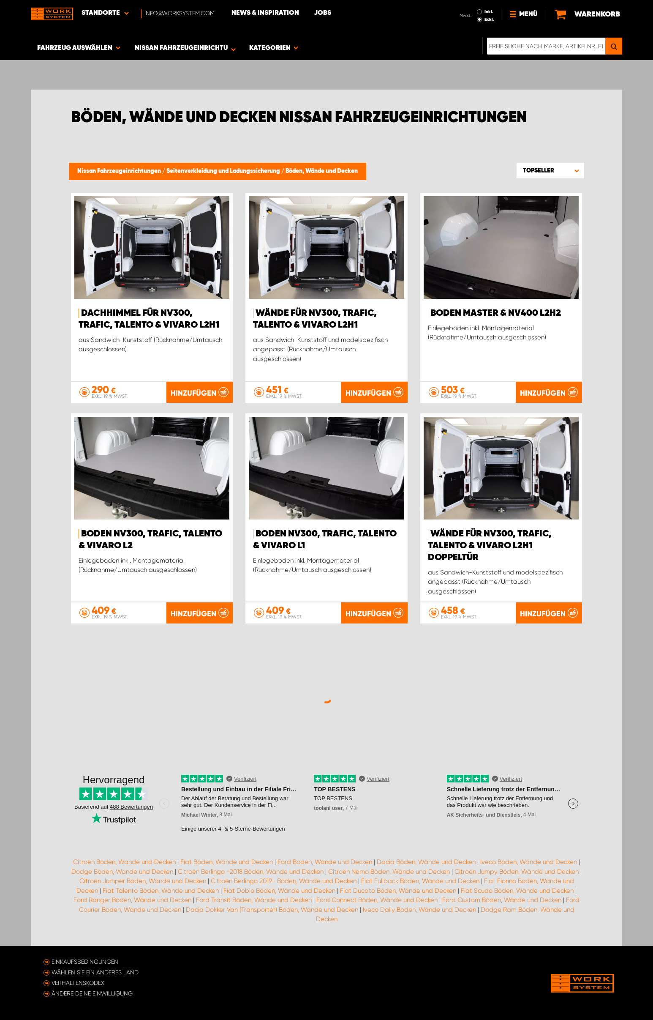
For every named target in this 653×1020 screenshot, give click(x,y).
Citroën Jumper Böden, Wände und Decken (142, 881)
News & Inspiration (265, 13)
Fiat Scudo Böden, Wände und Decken (517, 890)
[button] (550, 170)
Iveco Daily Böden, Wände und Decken (419, 909)
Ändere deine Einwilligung (92, 993)
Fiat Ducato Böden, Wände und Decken (398, 890)
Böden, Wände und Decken (322, 171)
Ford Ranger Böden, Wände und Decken (132, 900)
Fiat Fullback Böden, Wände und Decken (420, 881)
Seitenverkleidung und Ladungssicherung (223, 171)
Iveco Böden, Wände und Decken (528, 862)
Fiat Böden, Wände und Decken (226, 862)
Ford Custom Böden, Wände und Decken (501, 900)
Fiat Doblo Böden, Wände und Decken (279, 890)
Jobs (322, 13)
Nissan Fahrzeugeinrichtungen (119, 171)
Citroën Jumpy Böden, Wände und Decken (516, 871)
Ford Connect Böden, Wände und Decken (377, 900)
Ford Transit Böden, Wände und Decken (254, 900)
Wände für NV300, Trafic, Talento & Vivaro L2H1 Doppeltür (490, 545)
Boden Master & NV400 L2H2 (495, 313)
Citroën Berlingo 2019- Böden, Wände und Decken (283, 881)
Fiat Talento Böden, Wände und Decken (161, 890)
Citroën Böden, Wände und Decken (124, 862)
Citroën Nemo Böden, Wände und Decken (389, 871)
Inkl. (488, 12)
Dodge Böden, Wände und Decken (122, 871)
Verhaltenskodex (78, 982)
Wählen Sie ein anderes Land (95, 972)
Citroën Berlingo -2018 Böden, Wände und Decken (251, 871)
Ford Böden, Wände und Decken (325, 862)
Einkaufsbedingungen (85, 961)
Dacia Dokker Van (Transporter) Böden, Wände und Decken (272, 909)
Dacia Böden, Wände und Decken (426, 862)
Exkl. (489, 19)
